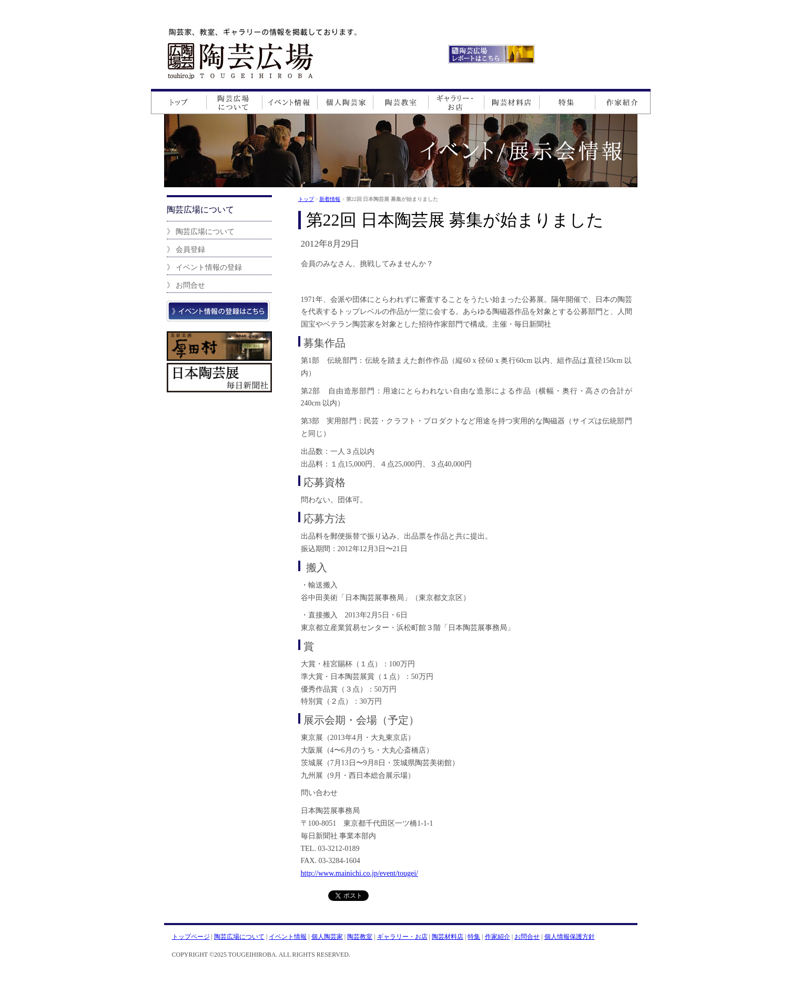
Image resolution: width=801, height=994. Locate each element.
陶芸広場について (239, 936)
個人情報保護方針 (569, 936)
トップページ (191, 936)
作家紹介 (497, 936)
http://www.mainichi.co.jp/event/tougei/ (359, 873)
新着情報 (329, 199)
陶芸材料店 (447, 936)
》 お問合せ (186, 285)
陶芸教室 (359, 936)
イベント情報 (288, 936)
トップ (306, 199)
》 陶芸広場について (201, 231)
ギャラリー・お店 (402, 936)
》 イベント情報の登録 (204, 267)
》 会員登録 (186, 249)
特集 (474, 936)
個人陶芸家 (327, 936)
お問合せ (527, 936)
